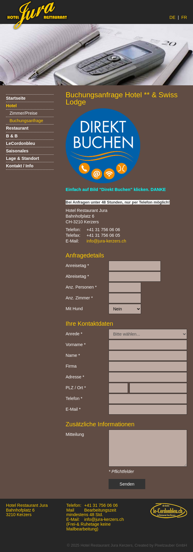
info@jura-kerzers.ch (106, 241)
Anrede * (74, 333)
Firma (71, 366)
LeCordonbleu (20, 143)
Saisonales (17, 150)
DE (172, 17)
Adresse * (75, 376)
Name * (73, 355)
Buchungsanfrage (26, 120)
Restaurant (17, 128)
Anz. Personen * (81, 287)
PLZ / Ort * (76, 387)
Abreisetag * (77, 276)
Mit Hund (74, 308)
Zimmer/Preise (24, 113)
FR (184, 17)
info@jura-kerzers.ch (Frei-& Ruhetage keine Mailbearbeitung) (95, 524)
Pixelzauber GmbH (171, 545)
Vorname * (76, 344)
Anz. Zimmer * (79, 297)
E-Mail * (73, 409)
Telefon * (74, 398)
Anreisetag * (77, 265)
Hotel (11, 105)
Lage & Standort (22, 158)
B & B (12, 136)
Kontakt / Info (19, 165)
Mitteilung (75, 434)
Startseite (16, 98)
